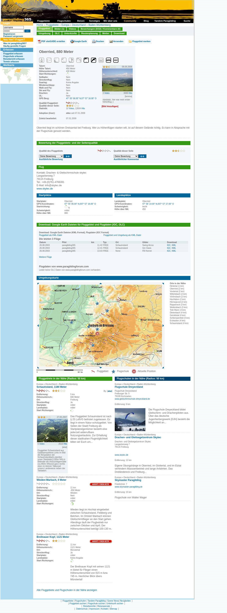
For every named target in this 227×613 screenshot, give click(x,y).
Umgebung (44, 33)
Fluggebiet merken (141, 41)
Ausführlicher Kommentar (126, 159)
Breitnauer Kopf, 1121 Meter (53, 537)
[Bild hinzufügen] (110, 106)
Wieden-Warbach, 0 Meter (51, 480)
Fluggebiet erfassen (12, 54)
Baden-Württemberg (100, 25)
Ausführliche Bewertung (51, 159)
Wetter (105, 33)
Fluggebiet (44, 28)
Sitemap (113, 609)
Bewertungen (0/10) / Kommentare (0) (100, 29)
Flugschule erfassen (13, 56)
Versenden (118, 41)
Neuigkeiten (125, 601)
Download (119, 33)
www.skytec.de (45, 188)
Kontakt (104, 609)
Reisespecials (103, 606)
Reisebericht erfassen (14, 59)
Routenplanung (89, 33)
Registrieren (9, 34)
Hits (83, 108)
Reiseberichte (89, 606)
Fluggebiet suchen (78, 603)
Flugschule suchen (96, 603)
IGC (169, 245)
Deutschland (79, 25)
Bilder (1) (59, 29)
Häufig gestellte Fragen (14, 46)
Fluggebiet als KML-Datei (50, 235)
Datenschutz (82, 609)
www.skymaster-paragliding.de (129, 487)
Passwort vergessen (13, 36)
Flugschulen (80, 601)
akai (110, 391)
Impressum (94, 609)
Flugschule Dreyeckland (129, 387)
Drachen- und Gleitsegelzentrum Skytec (138, 437)
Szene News (113, 601)
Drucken (100, 41)
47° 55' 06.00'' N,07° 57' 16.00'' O (81, 98)
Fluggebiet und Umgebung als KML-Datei (122, 235)
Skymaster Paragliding (128, 480)
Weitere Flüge (45, 257)
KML (174, 245)
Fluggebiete (52, 25)
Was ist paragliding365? (15, 43)
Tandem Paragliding (97, 601)
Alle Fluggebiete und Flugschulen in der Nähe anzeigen (67, 590)
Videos (72, 29)
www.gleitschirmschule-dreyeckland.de (132, 399)
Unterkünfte (70, 33)
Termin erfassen (11, 62)
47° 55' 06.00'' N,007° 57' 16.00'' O (80, 204)
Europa (65, 25)
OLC (57, 33)
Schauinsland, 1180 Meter (52, 387)
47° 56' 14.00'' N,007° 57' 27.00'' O (158, 204)
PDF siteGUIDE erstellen (53, 41)
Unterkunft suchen (115, 603)
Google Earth (80, 41)
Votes (71, 108)
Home (40, 25)
